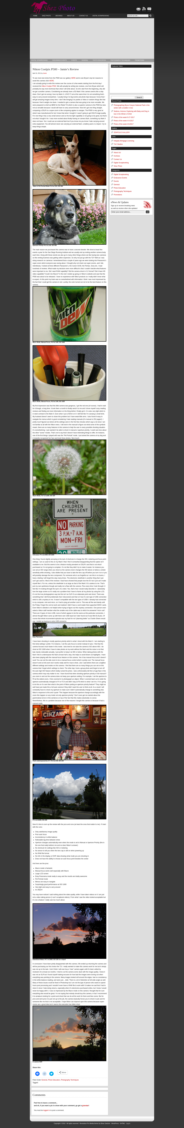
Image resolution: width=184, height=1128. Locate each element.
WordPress (115, 1123)
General (85, 60)
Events (74, 60)
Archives (59, 15)
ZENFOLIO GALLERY (122, 132)
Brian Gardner (105, 1123)
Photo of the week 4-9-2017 (124, 121)
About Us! (70, 15)
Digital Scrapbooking (101, 15)
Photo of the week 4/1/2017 (123, 124)
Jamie (45, 73)
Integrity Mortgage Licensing (124, 141)
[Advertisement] (92, 38)
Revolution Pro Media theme (89, 1123)
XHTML (122, 1123)
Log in (128, 1123)
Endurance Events (59, 60)
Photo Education (99, 60)
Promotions (139, 60)
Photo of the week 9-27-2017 (124, 117)
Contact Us (83, 15)
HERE (73, 78)
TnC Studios (118, 144)
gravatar (85, 1106)
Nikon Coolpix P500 (49, 86)
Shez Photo (46, 15)
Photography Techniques (120, 60)
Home (35, 15)
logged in (46, 1110)
